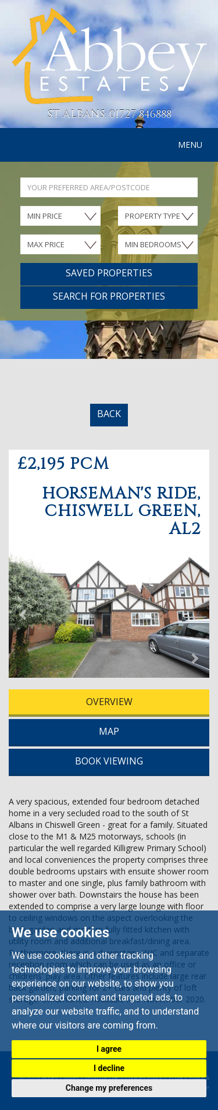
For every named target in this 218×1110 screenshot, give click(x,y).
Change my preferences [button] (109, 1088)
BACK (109, 413)
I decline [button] (109, 1068)
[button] (24, 614)
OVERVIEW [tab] (109, 701)
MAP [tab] (109, 731)
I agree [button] (109, 1049)
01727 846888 (140, 114)
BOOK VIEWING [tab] (109, 761)
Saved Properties (109, 272)
